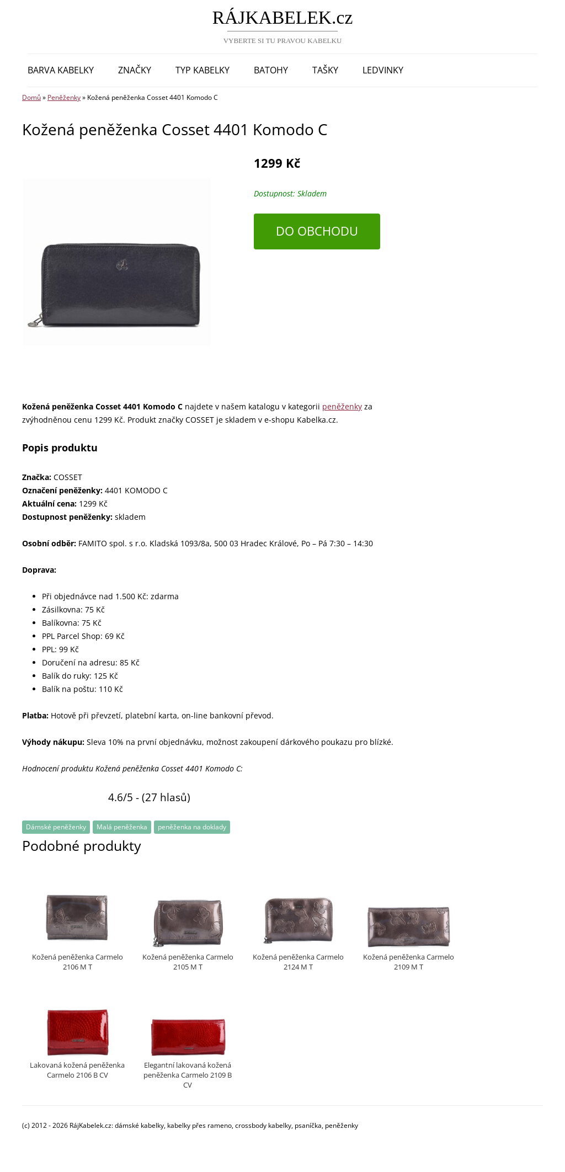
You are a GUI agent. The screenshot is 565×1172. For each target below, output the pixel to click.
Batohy (271, 70)
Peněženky (64, 97)
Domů (31, 97)
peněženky (342, 406)
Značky (134, 70)
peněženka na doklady (192, 827)
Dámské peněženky (56, 827)
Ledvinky (383, 70)
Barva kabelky (61, 70)
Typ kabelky (202, 70)
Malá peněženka (122, 827)
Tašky (325, 70)
